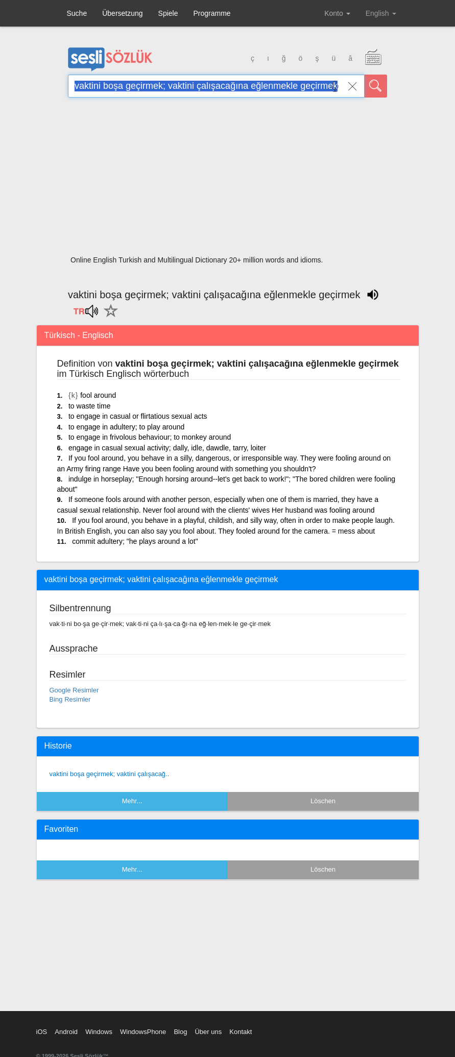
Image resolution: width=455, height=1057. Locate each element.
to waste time (89, 406)
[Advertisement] (227, 179)
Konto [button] (337, 13)
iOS (41, 1032)
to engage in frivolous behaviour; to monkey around (149, 437)
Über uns (208, 1032)
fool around (98, 395)
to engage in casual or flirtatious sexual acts (137, 416)
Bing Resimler (70, 699)
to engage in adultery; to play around (126, 427)
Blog (180, 1032)
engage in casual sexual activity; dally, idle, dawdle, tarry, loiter (167, 448)
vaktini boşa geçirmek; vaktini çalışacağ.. (110, 774)
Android (66, 1032)
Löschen (323, 801)
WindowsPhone (143, 1032)
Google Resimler (74, 690)
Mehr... (132, 801)
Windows (98, 1032)
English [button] (381, 13)
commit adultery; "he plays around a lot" (135, 541)
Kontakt (240, 1032)
